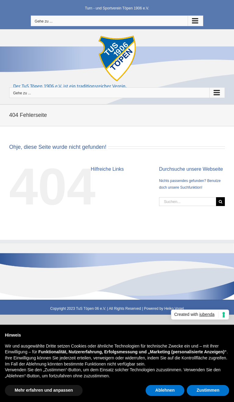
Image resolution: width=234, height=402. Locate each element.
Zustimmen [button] (208, 390)
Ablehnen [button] (165, 390)
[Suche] (220, 201)
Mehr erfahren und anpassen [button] (44, 390)
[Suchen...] (187, 201)
